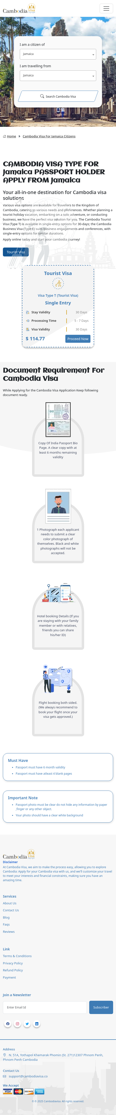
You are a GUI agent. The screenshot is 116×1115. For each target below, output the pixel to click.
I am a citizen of (32, 44)
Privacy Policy (13, 963)
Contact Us (11, 910)
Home (9, 136)
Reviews (9, 931)
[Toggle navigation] (106, 8)
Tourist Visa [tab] (16, 252)
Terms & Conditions (17, 956)
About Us (9, 903)
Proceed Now (77, 338)
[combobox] (58, 54)
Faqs (6, 924)
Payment (9, 977)
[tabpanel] (58, 306)
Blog (6, 917)
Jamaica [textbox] (28, 54)
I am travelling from (35, 66)
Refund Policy (13, 970)
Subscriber (101, 1007)
